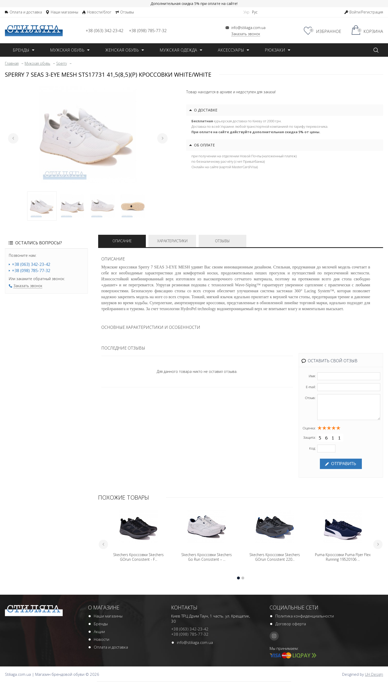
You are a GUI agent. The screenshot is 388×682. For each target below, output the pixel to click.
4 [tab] (132, 206)
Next (162, 138)
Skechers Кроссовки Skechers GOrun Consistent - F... (138, 557)
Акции (99, 631)
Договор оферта (290, 623)
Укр (246, 12)
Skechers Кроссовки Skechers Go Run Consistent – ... (206, 557)
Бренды (101, 623)
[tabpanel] (88, 134)
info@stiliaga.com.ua (195, 642)
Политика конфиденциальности (304, 616)
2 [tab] (72, 206)
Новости (101, 639)
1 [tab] (42, 206)
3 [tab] (102, 206)
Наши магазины (108, 616)
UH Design (374, 674)
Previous (13, 138)
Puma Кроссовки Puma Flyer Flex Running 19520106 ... (343, 557)
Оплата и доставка (111, 647)
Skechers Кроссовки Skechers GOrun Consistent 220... (274, 557)
